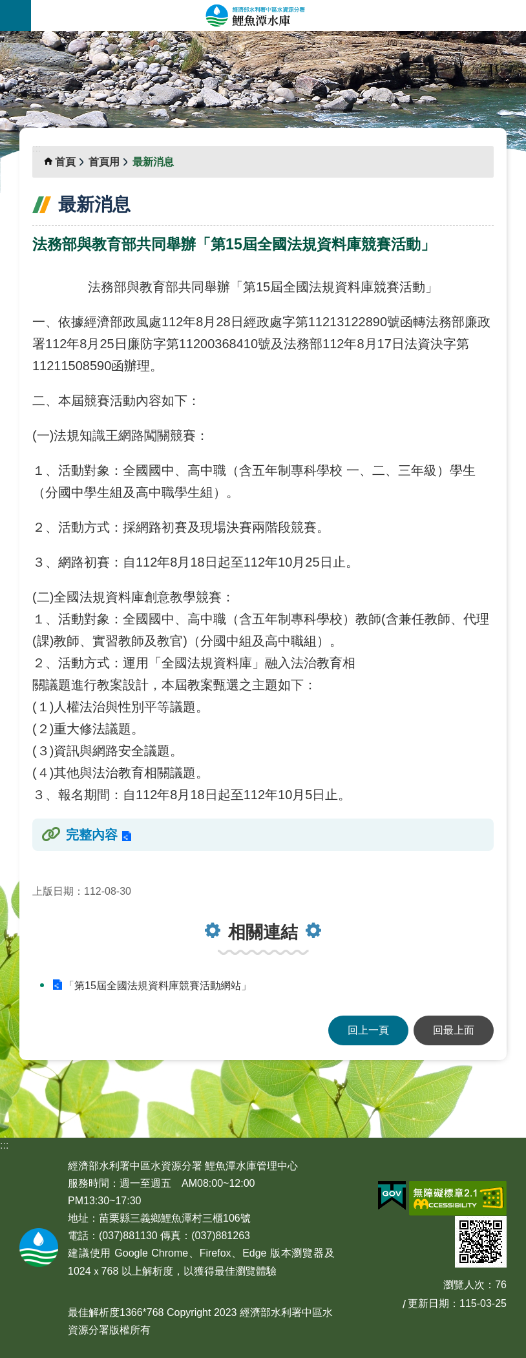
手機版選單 (15, 15)
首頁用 (104, 161)
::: (4, 38)
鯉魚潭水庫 (278, 15)
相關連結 (263, 932)
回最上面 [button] (453, 1030)
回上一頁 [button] (368, 1030)
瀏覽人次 (464, 1284)
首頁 (65, 161)
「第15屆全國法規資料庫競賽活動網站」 (157, 985)
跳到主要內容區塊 (6, 6)
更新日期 (428, 1303)
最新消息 (153, 161)
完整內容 (92, 835)
